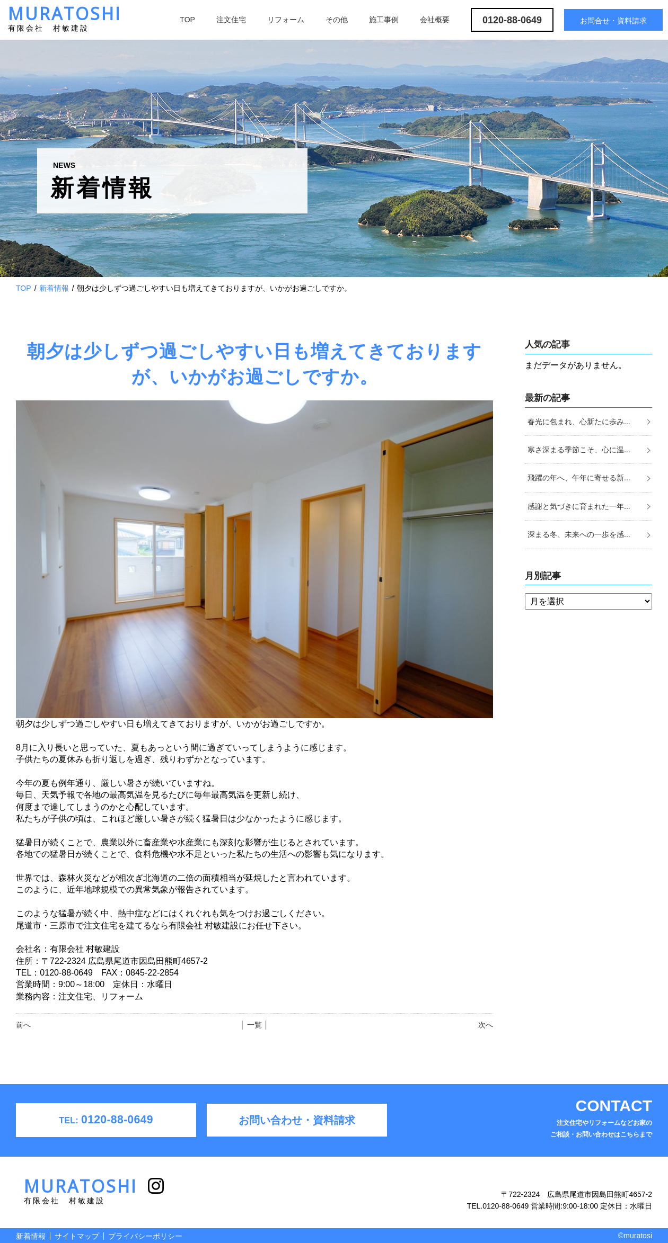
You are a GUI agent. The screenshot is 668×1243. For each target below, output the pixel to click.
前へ (23, 1025)
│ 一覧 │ (254, 1025)
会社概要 (435, 19)
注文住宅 (231, 19)
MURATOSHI (64, 21)
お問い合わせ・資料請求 (297, 1120)
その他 (337, 19)
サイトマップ (77, 1236)
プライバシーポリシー (145, 1236)
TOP (187, 19)
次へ (485, 1025)
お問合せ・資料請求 (613, 20)
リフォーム (285, 19)
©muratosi (635, 1235)
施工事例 (384, 19)
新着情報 (54, 288)
